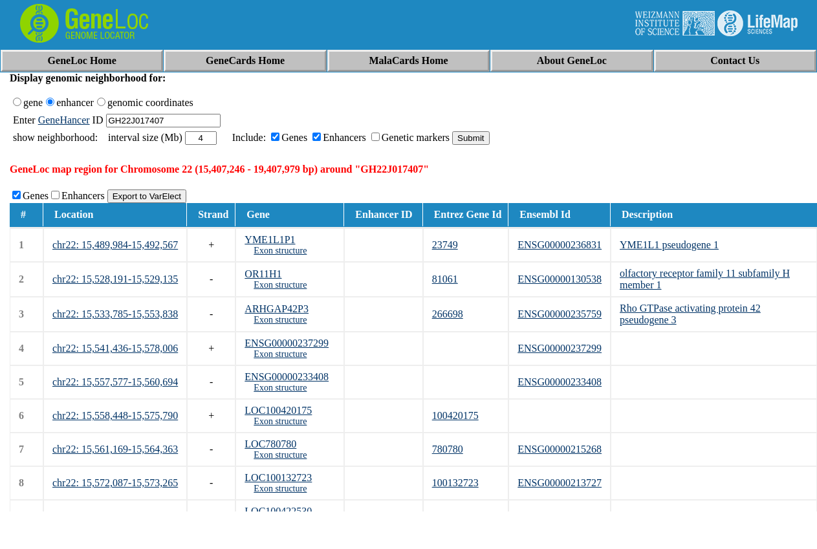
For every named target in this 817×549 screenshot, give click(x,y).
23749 (445, 244)
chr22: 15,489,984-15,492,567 (115, 244)
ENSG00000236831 (559, 244)
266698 (447, 313)
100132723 (455, 482)
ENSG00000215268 (559, 449)
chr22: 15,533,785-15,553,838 (115, 313)
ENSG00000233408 (287, 376)
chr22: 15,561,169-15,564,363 (115, 449)
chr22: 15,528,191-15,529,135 (115, 279)
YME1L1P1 (270, 239)
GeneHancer (64, 119)
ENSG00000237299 (287, 343)
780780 (447, 449)
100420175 (455, 415)
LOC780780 (270, 443)
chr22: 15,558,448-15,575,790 (115, 415)
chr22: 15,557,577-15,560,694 (115, 381)
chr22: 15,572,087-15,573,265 (115, 482)
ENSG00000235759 (559, 313)
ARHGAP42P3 (277, 308)
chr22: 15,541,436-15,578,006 (115, 348)
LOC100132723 (278, 477)
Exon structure (280, 250)
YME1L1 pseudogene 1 (669, 244)
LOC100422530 (278, 511)
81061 (445, 279)
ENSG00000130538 (559, 279)
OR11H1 (263, 273)
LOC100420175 (278, 410)
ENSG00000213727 (559, 482)
